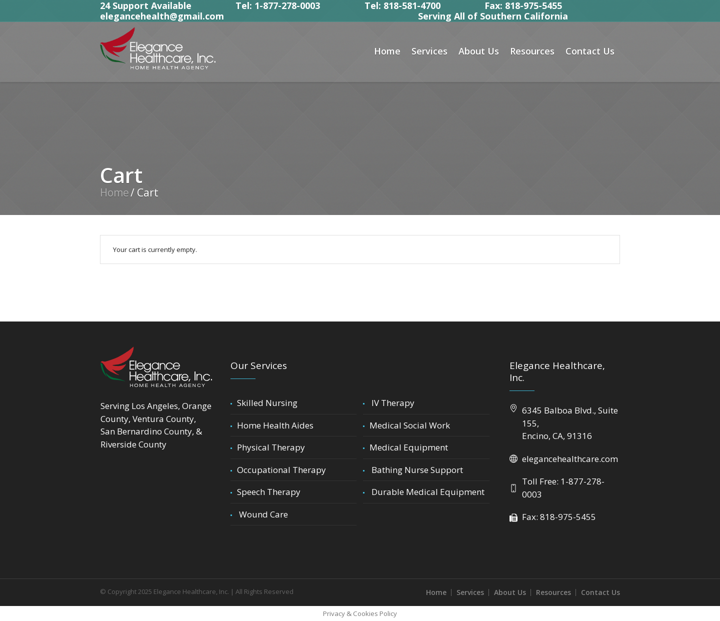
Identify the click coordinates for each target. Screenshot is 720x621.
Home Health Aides (275, 425)
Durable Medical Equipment (427, 492)
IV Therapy (392, 402)
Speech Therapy (268, 492)
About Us (510, 592)
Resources (553, 592)
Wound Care (262, 514)
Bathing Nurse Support (416, 470)
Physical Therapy (271, 447)
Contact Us (600, 592)
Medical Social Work (410, 425)
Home (114, 193)
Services (470, 592)
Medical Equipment (409, 447)
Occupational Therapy (281, 470)
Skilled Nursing (267, 402)
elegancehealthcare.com (570, 458)
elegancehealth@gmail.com (162, 16)
